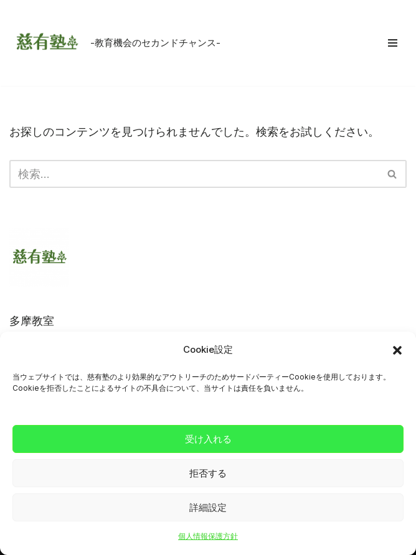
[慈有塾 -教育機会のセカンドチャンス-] (114, 43)
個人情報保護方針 (208, 536)
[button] (397, 350)
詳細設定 (208, 507)
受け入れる (208, 439)
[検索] (194, 174)
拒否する (208, 473)
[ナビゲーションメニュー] (393, 43)
